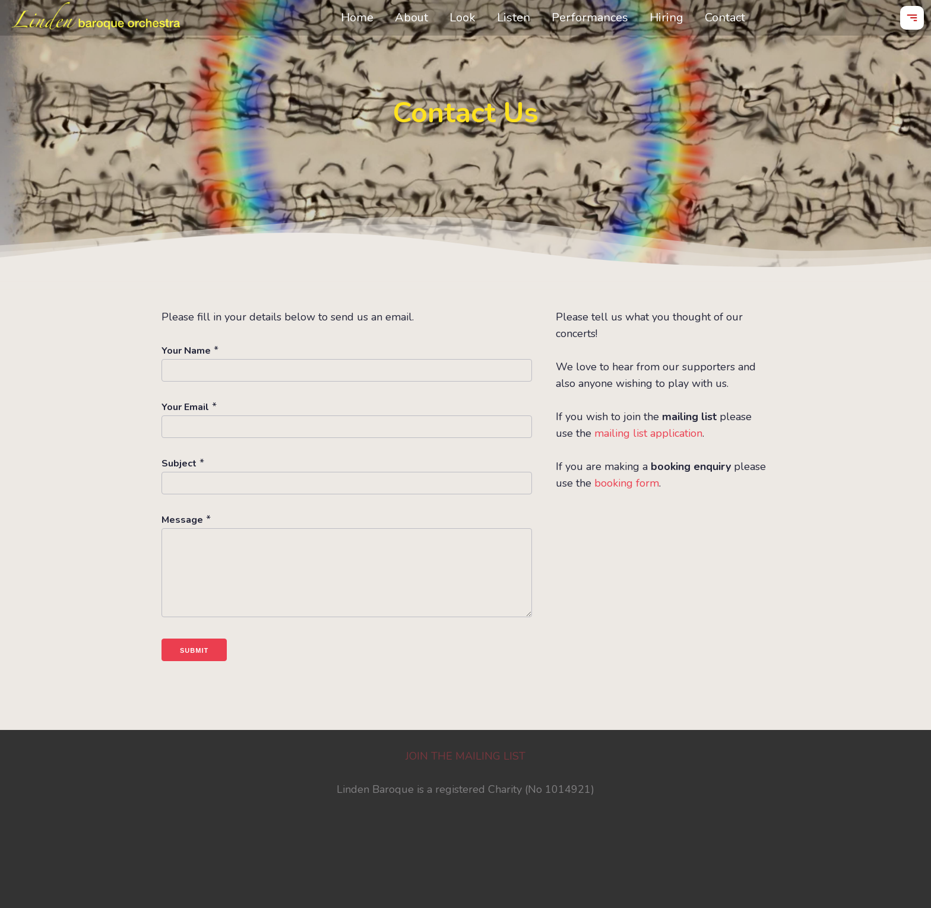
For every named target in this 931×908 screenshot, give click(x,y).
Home (357, 17)
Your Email (185, 407)
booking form (626, 483)
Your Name (186, 350)
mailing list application (648, 433)
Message (182, 519)
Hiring (666, 17)
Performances (590, 17)
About (411, 17)
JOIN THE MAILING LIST (465, 756)
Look (462, 17)
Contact (725, 17)
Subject (179, 463)
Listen (513, 17)
